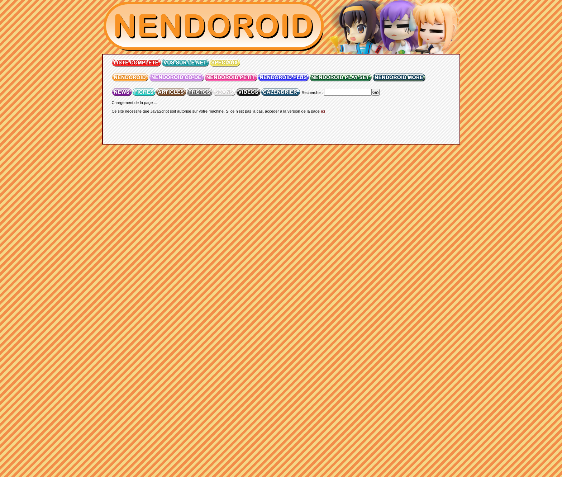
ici (323, 111)
